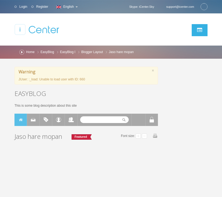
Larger (138, 136)
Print (155, 136)
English (66, 7)
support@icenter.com (180, 6)
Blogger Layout (92, 52)
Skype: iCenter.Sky (141, 6)
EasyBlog (47, 52)
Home (30, 52)
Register (41, 7)
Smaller (144, 136)
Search (204, 6)
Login (22, 7)
